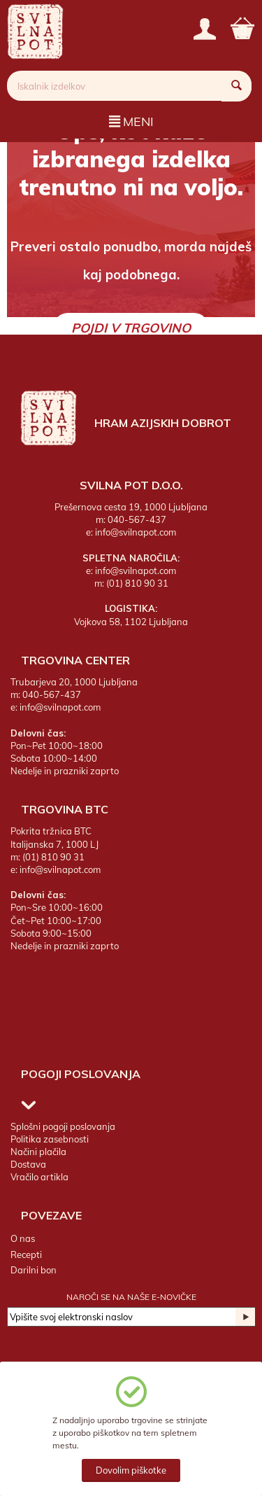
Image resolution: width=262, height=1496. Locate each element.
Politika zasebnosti (49, 1139)
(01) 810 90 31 (137, 583)
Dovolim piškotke (131, 1470)
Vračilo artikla (39, 1176)
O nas (22, 1238)
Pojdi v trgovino (131, 328)
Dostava (28, 1164)
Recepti (26, 1254)
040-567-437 (137, 519)
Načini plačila (38, 1151)
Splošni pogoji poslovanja (62, 1126)
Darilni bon (33, 1269)
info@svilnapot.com (135, 532)
